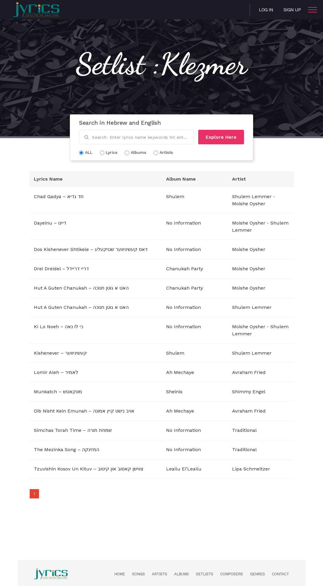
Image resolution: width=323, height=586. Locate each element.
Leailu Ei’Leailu (183, 469)
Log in (266, 9)
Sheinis (174, 391)
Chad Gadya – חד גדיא (58, 196)
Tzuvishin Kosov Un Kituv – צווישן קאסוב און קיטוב (89, 469)
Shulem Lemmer (252, 196)
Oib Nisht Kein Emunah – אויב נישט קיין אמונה (84, 411)
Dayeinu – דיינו (50, 223)
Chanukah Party (184, 268)
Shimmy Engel (248, 391)
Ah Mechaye (180, 372)
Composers (231, 574)
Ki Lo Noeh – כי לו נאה (58, 326)
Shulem (175, 196)
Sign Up (292, 9)
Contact (280, 574)
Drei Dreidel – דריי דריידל (61, 268)
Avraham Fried (249, 372)
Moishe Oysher (248, 203)
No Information (183, 223)
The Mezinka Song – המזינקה (66, 449)
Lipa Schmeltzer (251, 469)
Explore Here (221, 137)
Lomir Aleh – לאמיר (56, 372)
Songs (138, 574)
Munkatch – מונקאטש (58, 391)
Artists (159, 574)
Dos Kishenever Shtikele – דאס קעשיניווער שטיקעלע (91, 249)
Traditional (244, 430)
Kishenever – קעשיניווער (60, 353)
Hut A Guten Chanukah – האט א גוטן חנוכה (81, 288)
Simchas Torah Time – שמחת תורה (73, 430)
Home (119, 574)
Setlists (204, 574)
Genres (257, 574)
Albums (181, 574)
